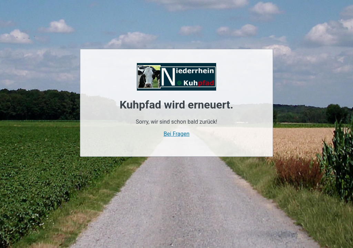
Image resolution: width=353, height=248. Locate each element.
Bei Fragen (176, 134)
